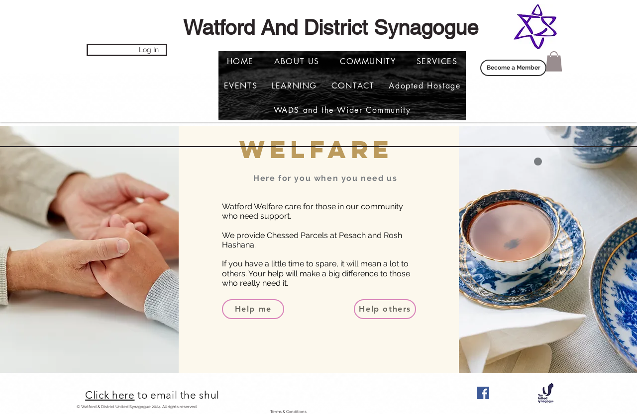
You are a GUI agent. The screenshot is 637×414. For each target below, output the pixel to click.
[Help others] (385, 309)
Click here (109, 395)
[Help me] (253, 309)
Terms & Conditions (288, 411)
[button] (425, 86)
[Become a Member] (513, 68)
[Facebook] (483, 393)
